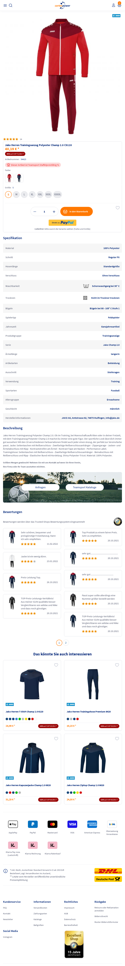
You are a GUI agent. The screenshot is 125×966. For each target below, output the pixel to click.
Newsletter (8, 919)
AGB (66, 913)
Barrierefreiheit (71, 925)
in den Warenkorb (75, 211)
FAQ (5, 907)
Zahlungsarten (40, 913)
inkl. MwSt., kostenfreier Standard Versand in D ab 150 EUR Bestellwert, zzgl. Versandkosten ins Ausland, (38, 871)
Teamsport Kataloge (84, 487)
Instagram (7, 937)
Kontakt (6, 913)
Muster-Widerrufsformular (106, 922)
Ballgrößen (39, 925)
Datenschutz (70, 919)
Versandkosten (40, 907)
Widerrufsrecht (101, 916)
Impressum (69, 907)
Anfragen (40, 487)
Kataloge (38, 919)
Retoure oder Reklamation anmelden (106, 909)
